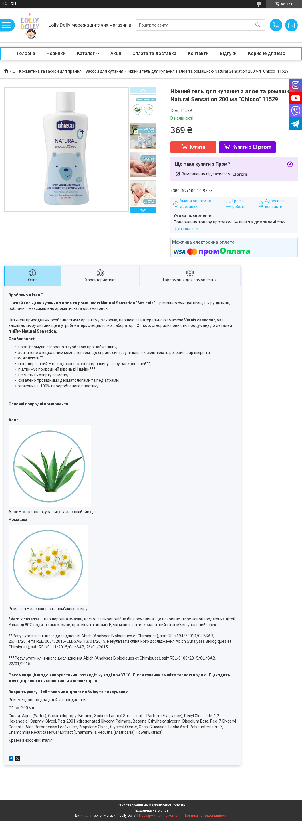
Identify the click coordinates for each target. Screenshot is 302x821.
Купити (197, 147)
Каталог (86, 53)
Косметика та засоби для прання (50, 71)
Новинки (56, 53)
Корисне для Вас (266, 53)
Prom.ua (178, 805)
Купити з (251, 147)
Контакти (198, 53)
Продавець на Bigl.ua (151, 810)
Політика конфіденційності (205, 816)
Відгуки (228, 53)
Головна (26, 53)
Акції (115, 53)
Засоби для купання (104, 71)
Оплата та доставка (154, 53)
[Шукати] (258, 25)
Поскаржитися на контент (160, 816)
